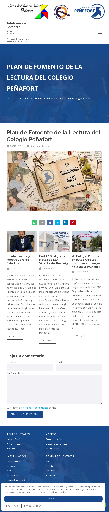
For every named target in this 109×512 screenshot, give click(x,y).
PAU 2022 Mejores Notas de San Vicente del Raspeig (53, 259)
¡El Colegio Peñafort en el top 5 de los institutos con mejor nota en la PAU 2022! (86, 261)
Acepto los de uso (31, 407)
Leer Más (14, 336)
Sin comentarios (39, 146)
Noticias (24, 98)
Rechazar (12, 506)
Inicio (10, 98)
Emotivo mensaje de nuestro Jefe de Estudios (21, 259)
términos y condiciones (35, 407)
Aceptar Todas (53, 499)
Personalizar (33, 506)
